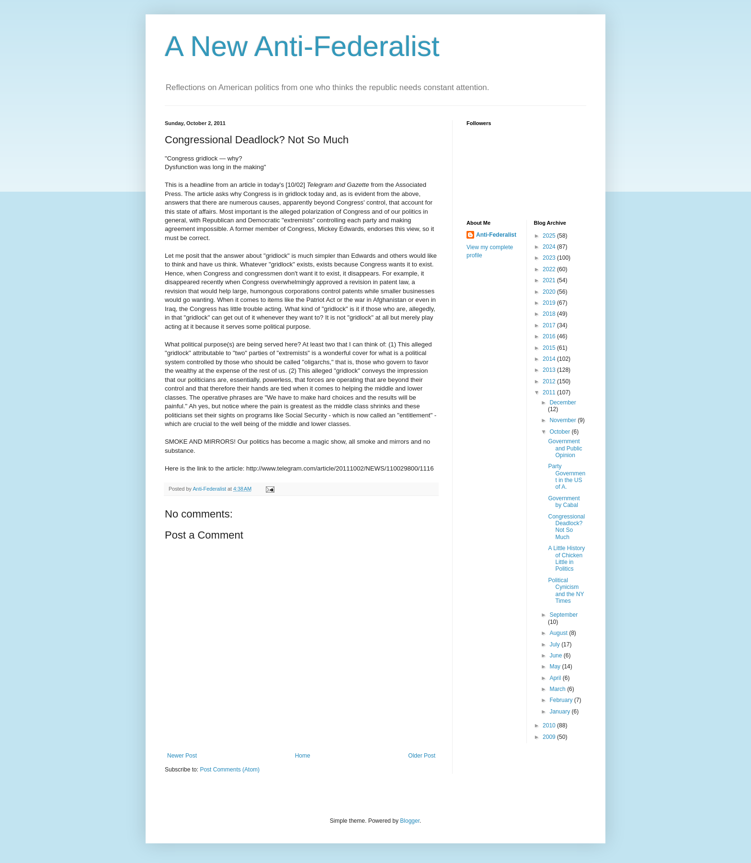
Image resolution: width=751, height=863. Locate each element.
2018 (550, 314)
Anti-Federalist (496, 234)
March (558, 689)
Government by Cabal (564, 501)
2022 (550, 269)
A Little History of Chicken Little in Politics (566, 558)
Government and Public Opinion (565, 448)
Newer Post (182, 755)
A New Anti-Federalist (302, 46)
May (555, 666)
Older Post (421, 755)
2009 (550, 737)
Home (302, 755)
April (555, 678)
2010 (550, 725)
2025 (550, 235)
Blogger (410, 820)
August (559, 633)
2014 (550, 359)
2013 (550, 370)
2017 (550, 325)
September (563, 614)
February (561, 700)
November (563, 420)
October (560, 431)
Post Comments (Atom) (230, 769)
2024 (550, 246)
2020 (550, 291)
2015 (550, 348)
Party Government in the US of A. (566, 476)
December (562, 402)
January (560, 711)
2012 (550, 381)
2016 (550, 336)
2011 (550, 392)
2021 (550, 280)
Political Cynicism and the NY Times (566, 590)
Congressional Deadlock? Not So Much (566, 527)
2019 (550, 302)
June (556, 655)
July (555, 644)
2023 (550, 257)
